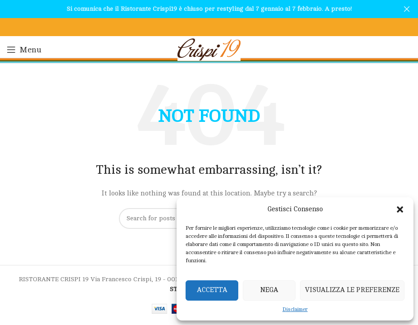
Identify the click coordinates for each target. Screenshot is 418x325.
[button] (399, 209)
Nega (269, 290)
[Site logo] (209, 49)
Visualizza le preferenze (352, 290)
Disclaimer (295, 309)
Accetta (212, 290)
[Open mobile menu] (24, 50)
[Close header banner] (406, 9)
